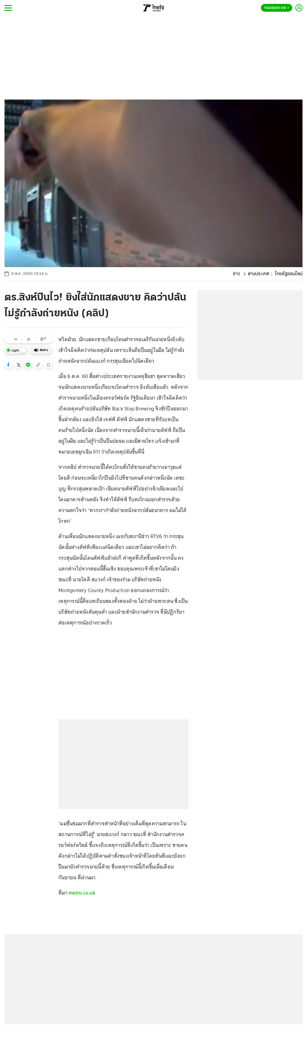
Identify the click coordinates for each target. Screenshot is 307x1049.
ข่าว (236, 274)
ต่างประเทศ (258, 274)
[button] (8, 365)
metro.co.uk (82, 892)
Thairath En (276, 8)
